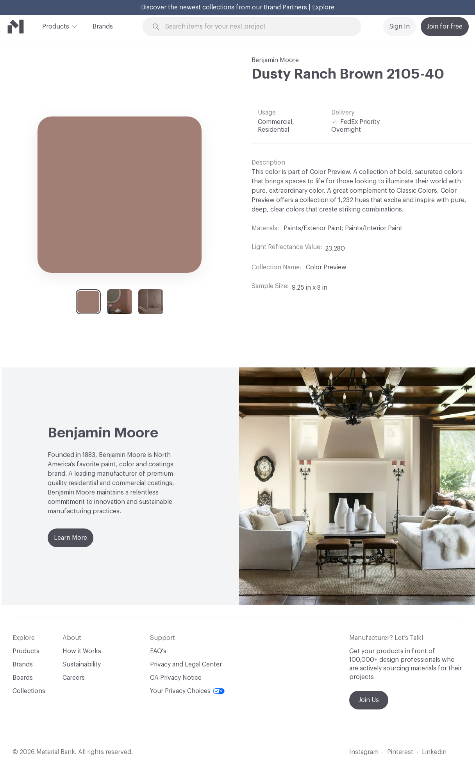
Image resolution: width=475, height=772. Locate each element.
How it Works (81, 651)
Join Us (369, 700)
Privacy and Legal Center (186, 664)
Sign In (399, 26)
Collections (28, 691)
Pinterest (400, 752)
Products (55, 26)
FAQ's (158, 651)
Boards (22, 678)
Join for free (444, 26)
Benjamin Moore (275, 60)
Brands (103, 26)
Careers (73, 678)
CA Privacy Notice (176, 678)
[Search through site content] (256, 26)
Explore (323, 7)
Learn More (70, 538)
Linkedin (434, 752)
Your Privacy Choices (187, 691)
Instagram (364, 752)
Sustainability (81, 664)
